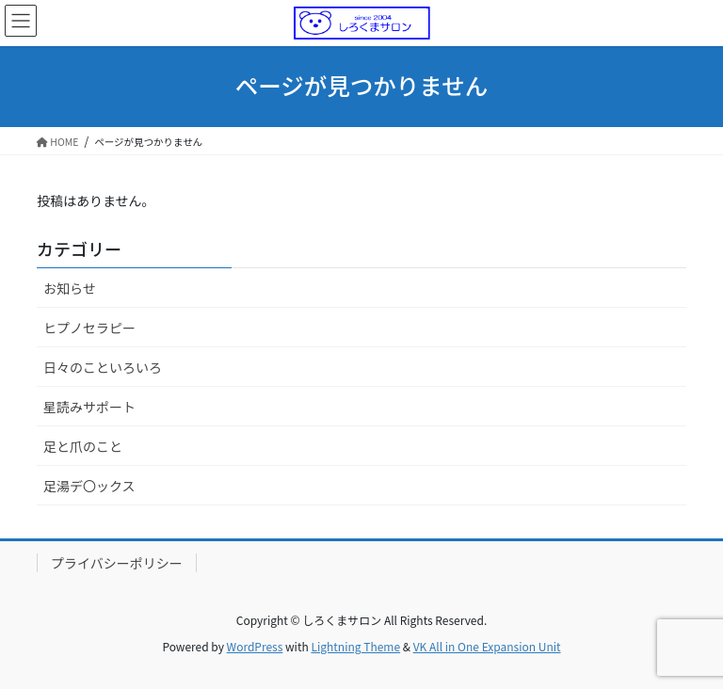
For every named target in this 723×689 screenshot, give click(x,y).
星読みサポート (89, 406)
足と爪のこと (82, 446)
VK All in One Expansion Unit (487, 646)
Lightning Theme (355, 646)
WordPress (255, 646)
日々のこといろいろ (102, 367)
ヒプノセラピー (89, 327)
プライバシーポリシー (117, 562)
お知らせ (69, 288)
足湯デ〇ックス (89, 485)
